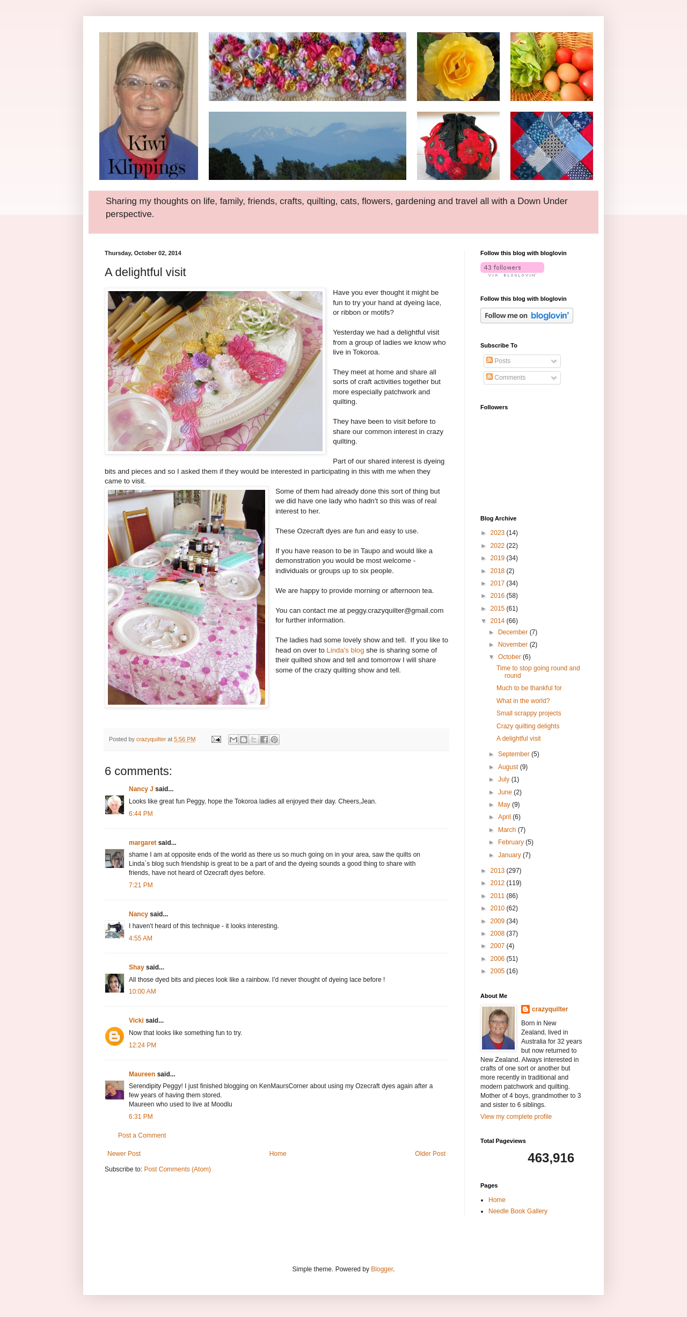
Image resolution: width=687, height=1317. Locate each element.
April (505, 817)
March (508, 830)
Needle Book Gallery (517, 1211)
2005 (499, 971)
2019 (499, 558)
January (510, 855)
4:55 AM (140, 938)
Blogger (382, 1269)
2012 (499, 883)
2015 (499, 608)
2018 (499, 571)
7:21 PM (141, 885)
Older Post (430, 1153)
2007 (499, 946)
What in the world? (523, 701)
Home (278, 1153)
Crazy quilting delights (527, 726)
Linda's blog (345, 650)
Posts (498, 361)
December (514, 632)
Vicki (136, 1020)
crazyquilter (550, 1009)
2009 (499, 921)
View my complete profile (516, 1116)
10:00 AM (142, 991)
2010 (499, 908)
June (506, 792)
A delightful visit (518, 738)
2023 (499, 533)
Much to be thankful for (529, 688)
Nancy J (141, 789)
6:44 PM (141, 813)
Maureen (142, 1074)
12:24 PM (142, 1045)
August (509, 767)
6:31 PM (141, 1116)
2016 (499, 595)
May (505, 804)
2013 (499, 870)
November (514, 644)
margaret (142, 842)
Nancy (138, 914)
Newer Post (124, 1153)
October (510, 657)
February (511, 842)
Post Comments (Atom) (177, 1169)
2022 (499, 545)
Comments (505, 377)
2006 (499, 959)
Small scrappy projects (528, 713)
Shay (136, 967)
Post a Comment (142, 1135)
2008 (499, 933)
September (514, 754)
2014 (499, 621)
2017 (499, 583)
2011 (499, 896)
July (504, 779)
